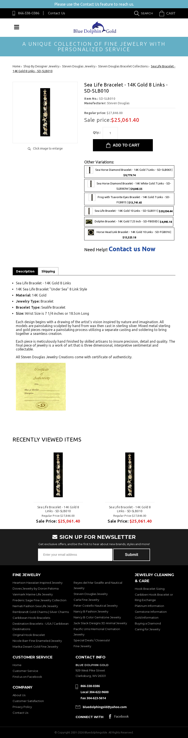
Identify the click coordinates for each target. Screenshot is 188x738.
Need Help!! (96, 250)
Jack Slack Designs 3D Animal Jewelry (100, 623)
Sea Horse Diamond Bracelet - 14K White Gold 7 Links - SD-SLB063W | (129, 185)
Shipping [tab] (48, 271)
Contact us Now (132, 249)
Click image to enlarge (48, 148)
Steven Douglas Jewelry (91, 594)
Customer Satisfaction (28, 701)
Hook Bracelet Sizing (150, 588)
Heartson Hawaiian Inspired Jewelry (38, 582)
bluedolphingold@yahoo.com (105, 707)
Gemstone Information (151, 611)
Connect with (90, 717)
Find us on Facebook (27, 676)
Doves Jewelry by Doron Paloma (36, 588)
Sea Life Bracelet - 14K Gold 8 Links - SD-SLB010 (58, 509)
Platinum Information (149, 606)
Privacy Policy (22, 707)
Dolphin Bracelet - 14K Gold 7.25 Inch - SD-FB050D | (129, 221)
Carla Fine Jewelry (86, 599)
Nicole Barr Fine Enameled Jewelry (37, 640)
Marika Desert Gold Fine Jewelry (35, 646)
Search (147, 13)
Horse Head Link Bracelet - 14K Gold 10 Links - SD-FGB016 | (129, 234)
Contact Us (56, 13)
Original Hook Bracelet (29, 635)
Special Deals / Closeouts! (92, 640)
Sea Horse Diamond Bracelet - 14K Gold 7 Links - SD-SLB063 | (129, 172)
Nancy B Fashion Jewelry (91, 611)
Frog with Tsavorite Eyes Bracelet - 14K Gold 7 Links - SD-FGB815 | (129, 199)
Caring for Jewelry (147, 629)
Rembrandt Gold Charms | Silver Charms (41, 612)
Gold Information (146, 617)
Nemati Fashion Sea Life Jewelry (35, 606)
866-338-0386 (28, 13)
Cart (170, 13)
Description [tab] (25, 271)
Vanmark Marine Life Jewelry (33, 594)
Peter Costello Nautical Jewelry (96, 605)
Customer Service (25, 671)
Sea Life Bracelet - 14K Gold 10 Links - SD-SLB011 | (129, 211)
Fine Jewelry (82, 646)
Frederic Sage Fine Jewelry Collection (39, 600)
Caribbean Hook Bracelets (31, 617)
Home (17, 665)
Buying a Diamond (148, 623)
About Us (19, 695)
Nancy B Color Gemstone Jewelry (97, 617)
